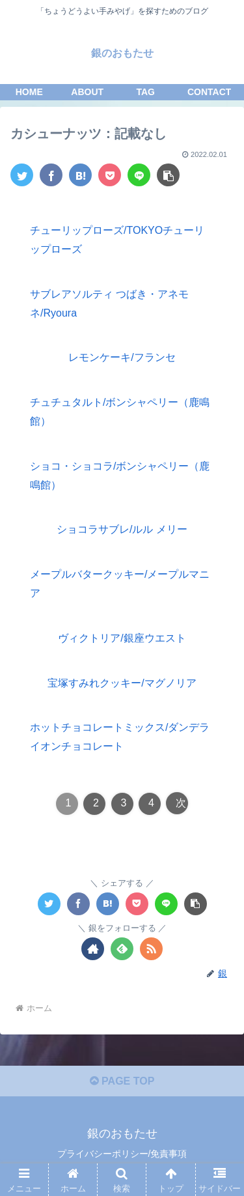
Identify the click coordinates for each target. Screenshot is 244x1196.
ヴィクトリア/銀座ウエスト (121, 638)
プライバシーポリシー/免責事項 (122, 1153)
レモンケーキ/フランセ (121, 357)
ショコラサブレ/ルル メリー (122, 529)
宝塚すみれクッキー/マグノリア (121, 683)
